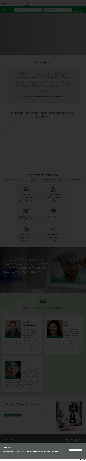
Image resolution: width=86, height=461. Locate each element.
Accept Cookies (75, 450)
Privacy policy (15, 455)
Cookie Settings (5, 455)
